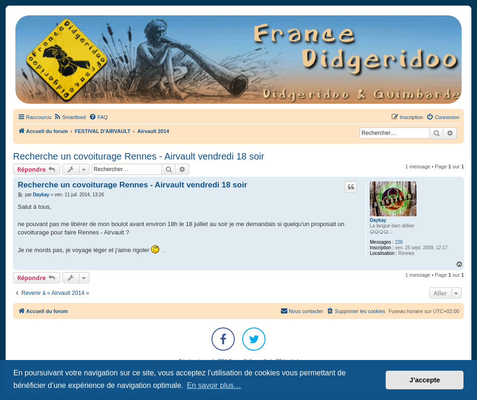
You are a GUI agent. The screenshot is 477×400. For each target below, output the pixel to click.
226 (399, 242)
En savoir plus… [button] (214, 385)
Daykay (378, 220)
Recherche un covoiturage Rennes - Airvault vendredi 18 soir (138, 156)
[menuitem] (70, 117)
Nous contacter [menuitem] (301, 310)
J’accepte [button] (424, 380)
